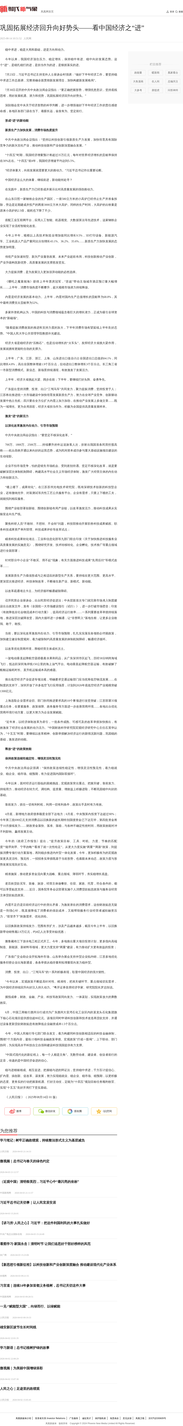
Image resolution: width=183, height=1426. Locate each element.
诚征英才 (86, 1418)
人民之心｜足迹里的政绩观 (20, 1389)
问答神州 (173, 90)
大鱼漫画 (138, 81)
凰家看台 (173, 72)
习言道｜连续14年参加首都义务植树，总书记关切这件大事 (43, 1285)
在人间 (155, 81)
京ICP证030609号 (157, 1418)
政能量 (138, 72)
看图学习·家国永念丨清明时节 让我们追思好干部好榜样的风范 (45, 1244)
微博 (18, 1111)
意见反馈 (127, 1418)
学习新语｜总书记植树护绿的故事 (24, 1348)
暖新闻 (155, 72)
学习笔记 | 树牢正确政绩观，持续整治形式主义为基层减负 (42, 1140)
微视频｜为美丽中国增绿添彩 (21, 1368)
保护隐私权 (100, 1418)
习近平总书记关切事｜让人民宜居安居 (28, 1202)
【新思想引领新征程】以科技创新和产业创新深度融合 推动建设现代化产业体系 (58, 1265)
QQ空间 (107, 1111)
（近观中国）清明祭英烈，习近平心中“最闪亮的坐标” (39, 1182)
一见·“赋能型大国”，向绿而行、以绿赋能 (30, 1306)
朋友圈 (78, 1111)
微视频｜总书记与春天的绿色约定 (24, 1161)
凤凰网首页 (47, 11)
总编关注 (173, 81)
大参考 (138, 90)
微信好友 (50, 1111)
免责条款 (114, 1418)
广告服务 (73, 1418)
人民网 (27, 38)
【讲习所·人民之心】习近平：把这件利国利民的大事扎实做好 (45, 1223)
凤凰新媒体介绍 (23, 1418)
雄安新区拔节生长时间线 (18, 1327)
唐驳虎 (155, 90)
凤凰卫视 (140, 1418)
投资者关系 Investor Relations (50, 1418)
